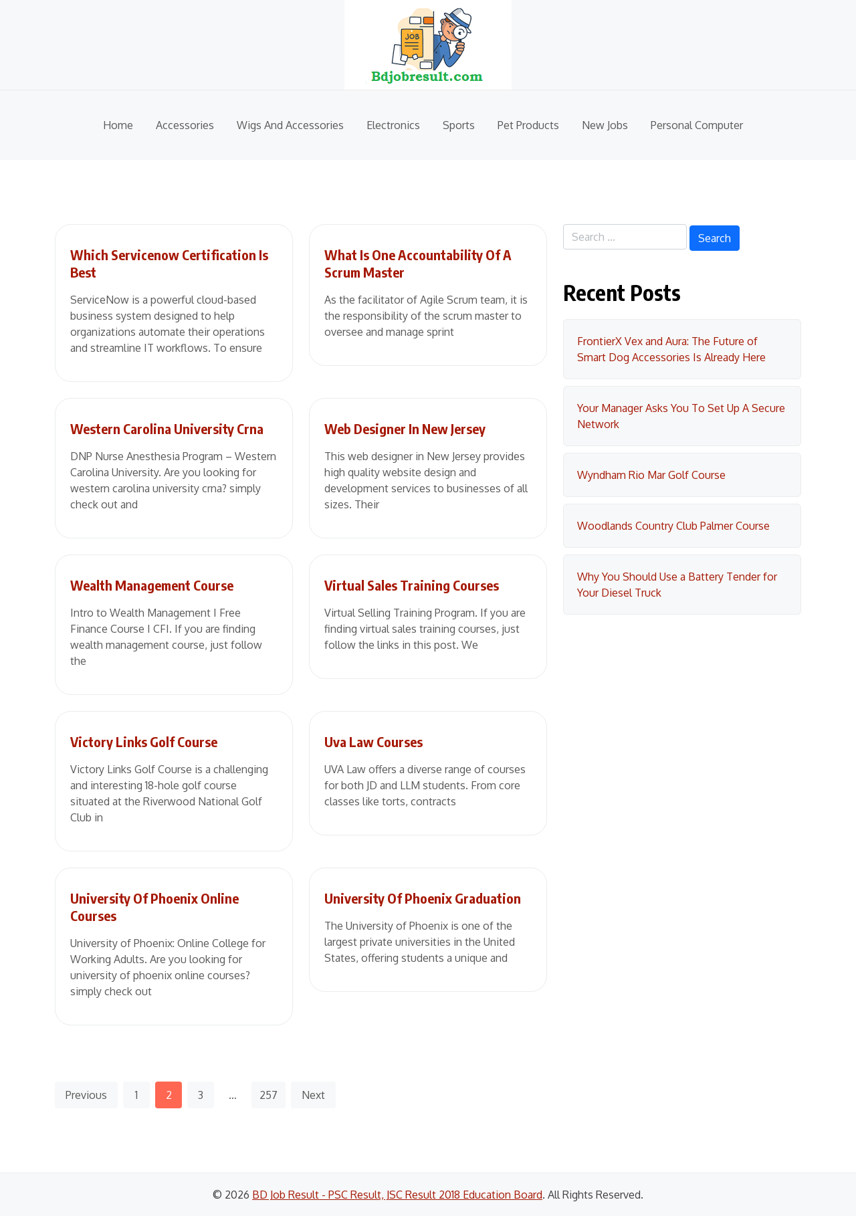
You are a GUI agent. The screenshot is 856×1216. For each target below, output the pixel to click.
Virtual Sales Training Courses (411, 585)
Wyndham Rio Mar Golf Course (651, 475)
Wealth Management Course (151, 585)
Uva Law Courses (373, 741)
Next (313, 1095)
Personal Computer (697, 125)
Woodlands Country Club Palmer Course (673, 525)
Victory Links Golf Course (143, 741)
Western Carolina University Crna (166, 428)
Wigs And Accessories (290, 125)
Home (118, 125)
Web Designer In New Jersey (405, 428)
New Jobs (605, 125)
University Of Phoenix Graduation (422, 898)
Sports (459, 125)
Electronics (393, 125)
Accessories (185, 125)
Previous (86, 1095)
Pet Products (528, 125)
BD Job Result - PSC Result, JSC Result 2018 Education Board (397, 1194)
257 (268, 1095)
